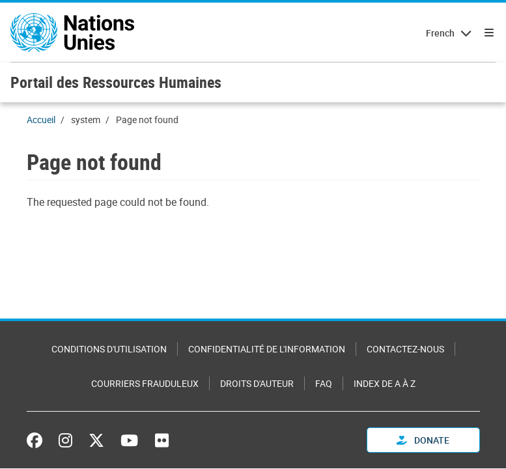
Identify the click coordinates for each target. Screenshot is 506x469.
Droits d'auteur (257, 383)
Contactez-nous (405, 349)
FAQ (323, 383)
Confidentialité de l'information (266, 349)
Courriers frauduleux (145, 383)
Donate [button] (423, 440)
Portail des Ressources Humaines (115, 82)
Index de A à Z (384, 383)
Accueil (41, 119)
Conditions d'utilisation (109, 349)
